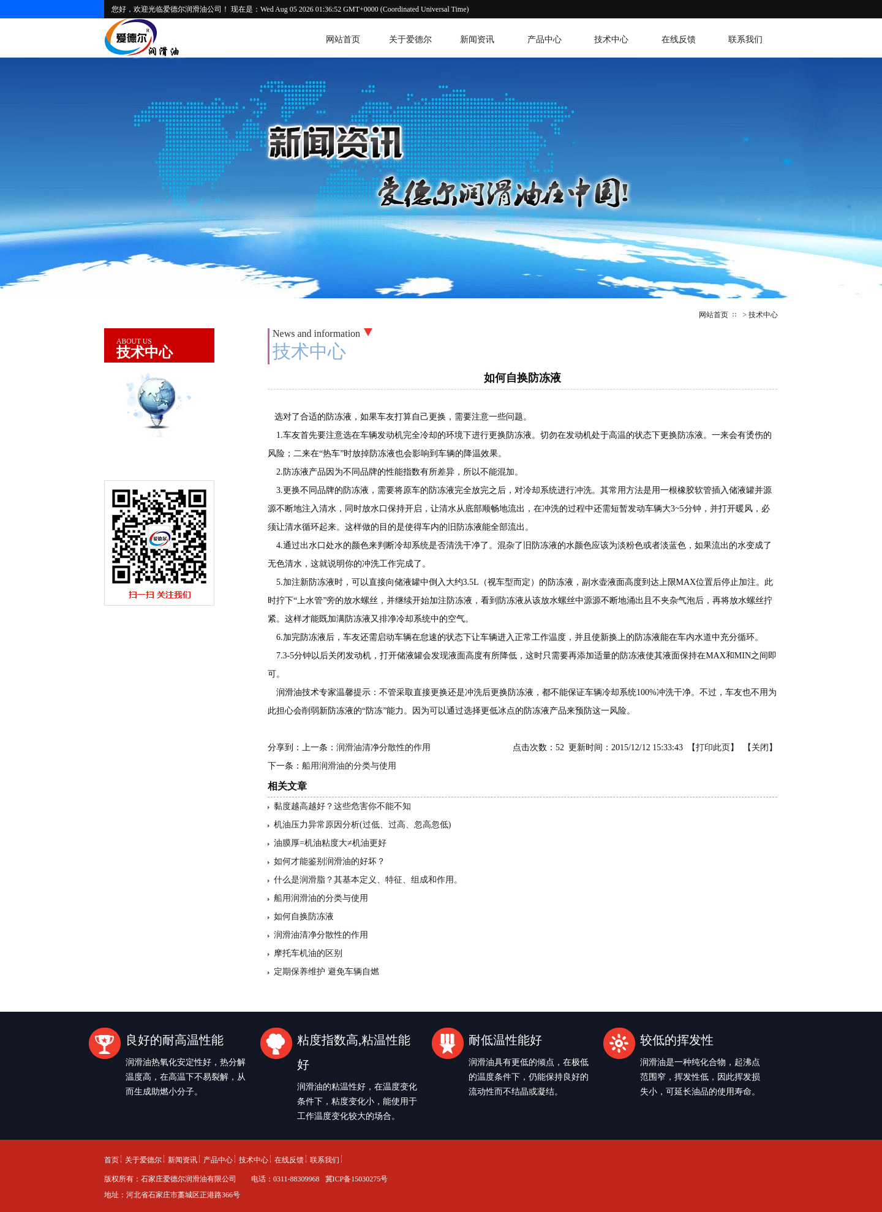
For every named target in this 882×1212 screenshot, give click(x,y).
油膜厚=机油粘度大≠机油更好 (330, 843)
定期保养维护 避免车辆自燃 (326, 971)
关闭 (760, 747)
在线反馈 (679, 39)
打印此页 (713, 747)
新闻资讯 (477, 39)
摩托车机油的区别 (308, 953)
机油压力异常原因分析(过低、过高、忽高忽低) (362, 824)
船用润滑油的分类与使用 (349, 765)
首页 (111, 1160)
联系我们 (745, 39)
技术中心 (611, 39)
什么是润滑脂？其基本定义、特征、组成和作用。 (368, 879)
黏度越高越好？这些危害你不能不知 (342, 806)
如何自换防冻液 (304, 916)
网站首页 (343, 39)
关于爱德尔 (410, 39)
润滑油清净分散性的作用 (383, 747)
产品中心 (544, 39)
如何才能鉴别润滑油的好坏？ (329, 861)
